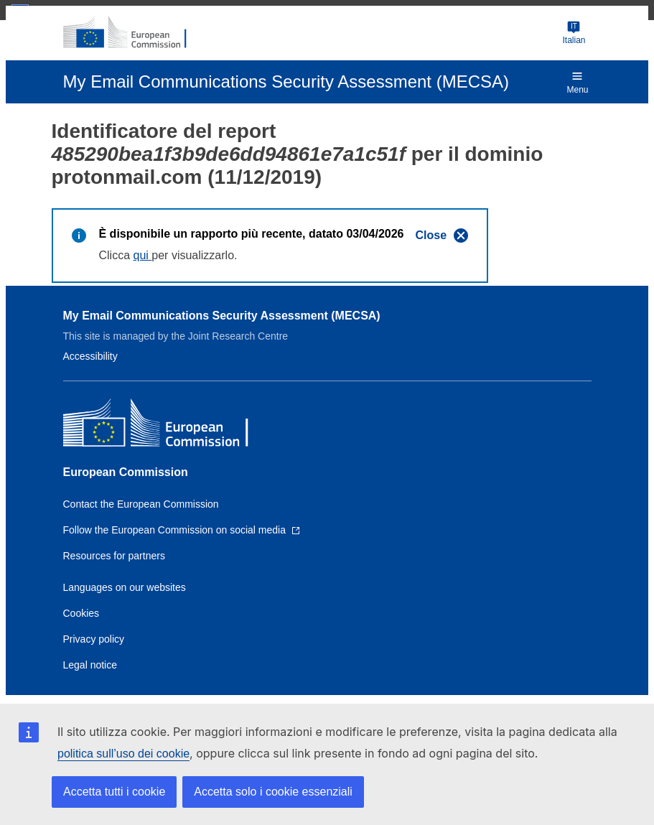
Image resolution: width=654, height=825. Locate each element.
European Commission (125, 472)
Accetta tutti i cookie (114, 792)
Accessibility (90, 356)
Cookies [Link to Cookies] (81, 613)
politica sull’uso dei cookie (123, 753)
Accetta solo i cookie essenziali (273, 792)
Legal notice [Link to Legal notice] (90, 665)
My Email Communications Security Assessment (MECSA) (221, 315)
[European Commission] (132, 33)
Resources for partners (114, 555)
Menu (577, 82)
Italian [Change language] (573, 32)
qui (143, 255)
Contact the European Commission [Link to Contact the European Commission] (141, 504)
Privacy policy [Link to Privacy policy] (94, 639)
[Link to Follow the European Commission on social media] (181, 530)
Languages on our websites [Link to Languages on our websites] (124, 587)
